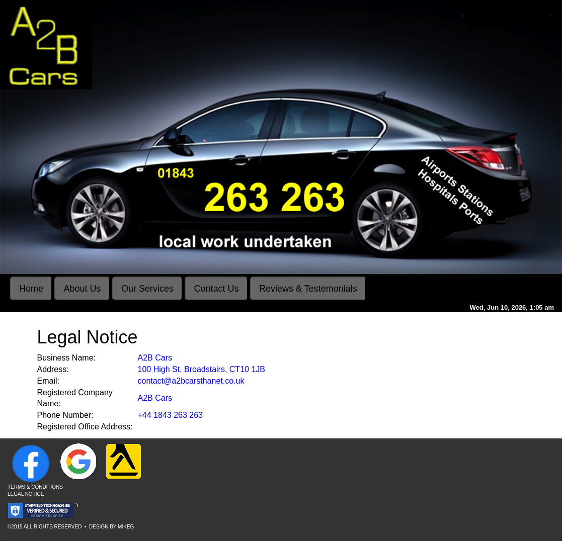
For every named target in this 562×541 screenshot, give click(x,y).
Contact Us (216, 289)
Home (31, 289)
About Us (82, 289)
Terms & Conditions (35, 487)
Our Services (147, 289)
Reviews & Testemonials (308, 289)
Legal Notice (26, 494)
